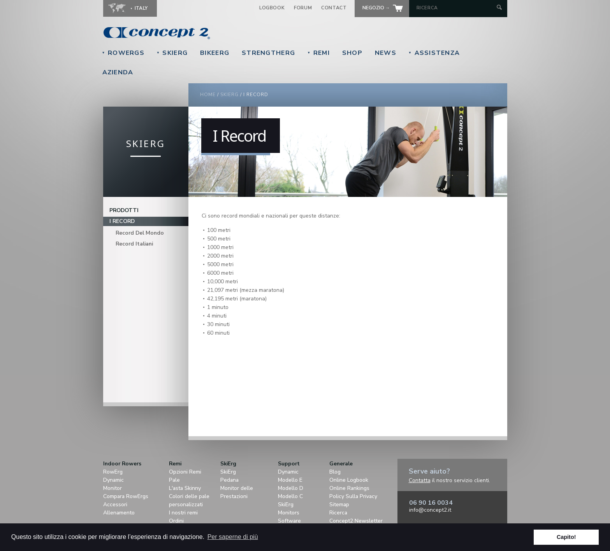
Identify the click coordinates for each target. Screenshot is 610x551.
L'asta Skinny (185, 488)
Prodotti (124, 210)
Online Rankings (349, 488)
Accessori (115, 504)
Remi (318, 53)
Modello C (290, 496)
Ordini (176, 521)
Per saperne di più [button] (232, 536)
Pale (174, 480)
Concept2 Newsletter (356, 521)
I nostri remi (183, 512)
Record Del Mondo (140, 233)
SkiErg (172, 53)
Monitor (112, 488)
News (385, 53)
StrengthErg (268, 53)
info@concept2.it (430, 510)
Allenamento (119, 512)
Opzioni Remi (185, 472)
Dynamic (113, 480)
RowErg (113, 472)
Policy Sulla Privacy (353, 496)
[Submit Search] (499, 8)
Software (289, 521)
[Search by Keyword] (456, 7)
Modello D (290, 488)
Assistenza (434, 53)
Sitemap (339, 504)
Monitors (288, 512)
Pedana (229, 480)
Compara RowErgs (125, 496)
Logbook (272, 8)
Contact (333, 8)
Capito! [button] (566, 537)
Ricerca (338, 512)
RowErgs (123, 53)
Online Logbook (348, 480)
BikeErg (214, 53)
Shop (352, 53)
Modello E (290, 480)
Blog (335, 472)
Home (208, 94)
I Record (122, 221)
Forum (303, 8)
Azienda (118, 72)
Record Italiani (134, 243)
